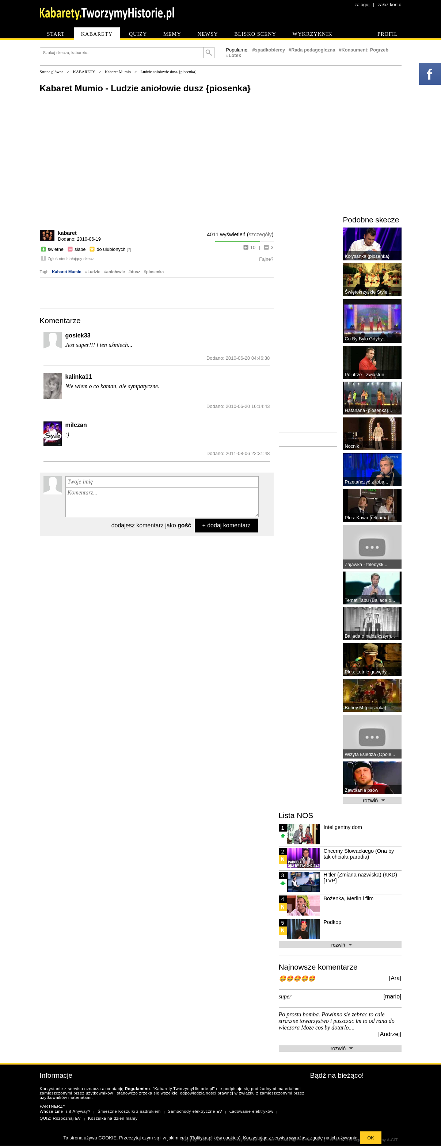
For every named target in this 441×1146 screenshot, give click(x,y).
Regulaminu (137, 1088)
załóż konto (390, 4)
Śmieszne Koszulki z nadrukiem (129, 1111)
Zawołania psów (362, 790)
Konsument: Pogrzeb (364, 50)
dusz (135, 272)
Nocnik (352, 446)
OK (370, 1138)
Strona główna (52, 71)
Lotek (235, 55)
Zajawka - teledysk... (366, 564)
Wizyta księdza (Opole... (370, 754)
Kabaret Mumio (118, 71)
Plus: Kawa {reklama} (367, 517)
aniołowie (115, 272)
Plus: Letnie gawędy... (367, 672)
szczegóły (260, 234)
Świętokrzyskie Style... (368, 292)
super (285, 996)
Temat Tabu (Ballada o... (370, 600)
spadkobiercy (270, 50)
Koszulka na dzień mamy (112, 1118)
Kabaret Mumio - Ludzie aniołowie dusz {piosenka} (145, 88)
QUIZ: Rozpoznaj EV (60, 1118)
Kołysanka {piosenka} (367, 256)
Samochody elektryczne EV (195, 1111)
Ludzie (93, 272)
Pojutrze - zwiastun (364, 374)
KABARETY (84, 71)
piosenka (155, 272)
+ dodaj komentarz (226, 525)
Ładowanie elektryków (251, 1111)
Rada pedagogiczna (313, 50)
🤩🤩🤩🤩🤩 (297, 978)
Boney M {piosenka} (366, 707)
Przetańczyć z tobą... (366, 482)
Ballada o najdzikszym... (370, 636)
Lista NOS (296, 815)
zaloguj (362, 4)
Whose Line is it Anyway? (65, 1111)
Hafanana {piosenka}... (368, 410)
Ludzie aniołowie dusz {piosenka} (168, 71)
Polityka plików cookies (215, 1138)
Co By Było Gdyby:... (366, 338)
